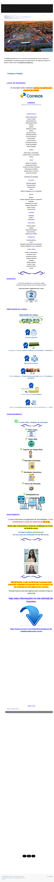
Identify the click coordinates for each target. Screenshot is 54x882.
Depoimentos (39, 4)
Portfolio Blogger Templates (7, 877)
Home (3, 4)
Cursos (8, 4)
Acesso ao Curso (6, 8)
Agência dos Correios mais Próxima (26, 4)
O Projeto (14, 4)
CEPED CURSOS (47, 4)
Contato (14, 8)
